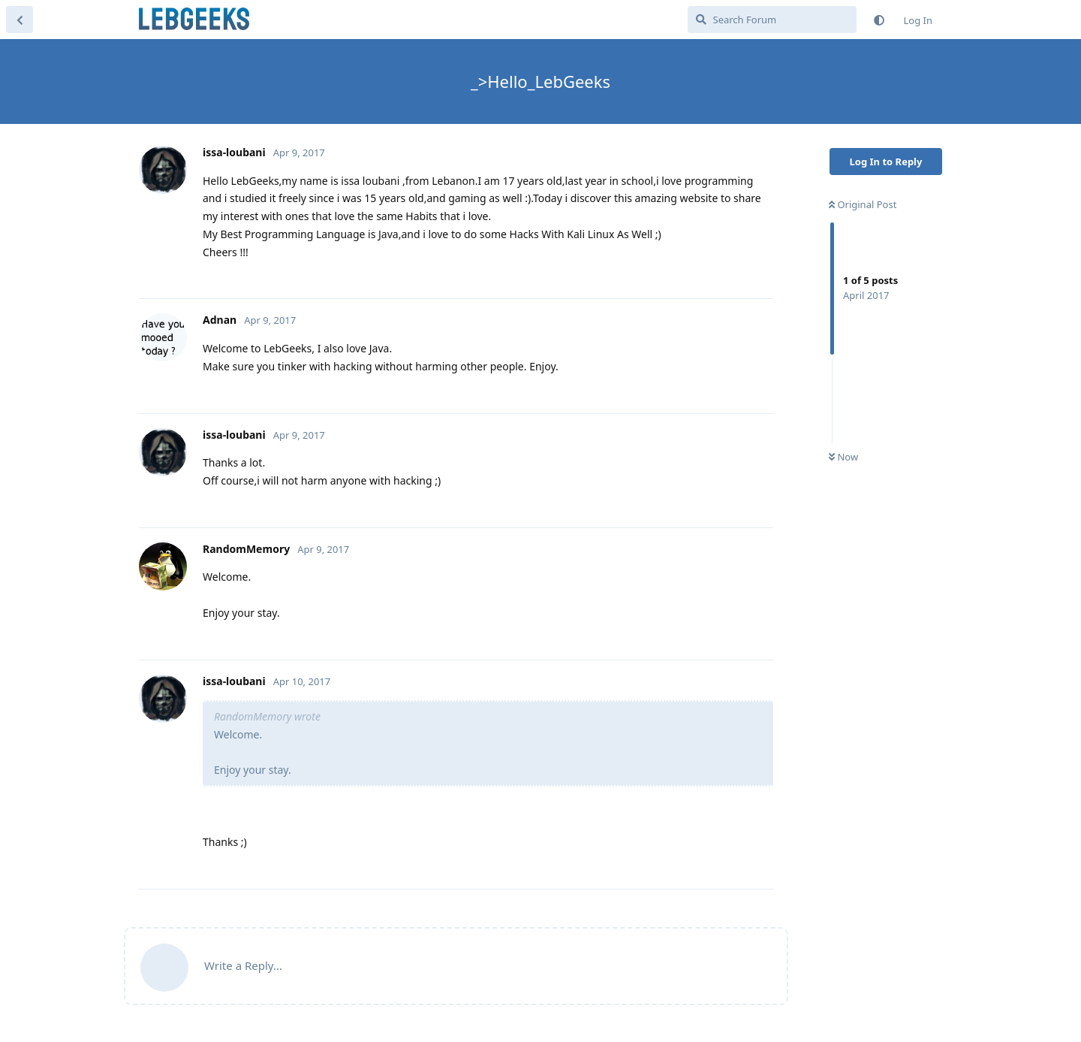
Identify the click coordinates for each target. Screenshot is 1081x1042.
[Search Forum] (772, 19)
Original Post (862, 204)
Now (843, 457)
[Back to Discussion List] (19, 19)
